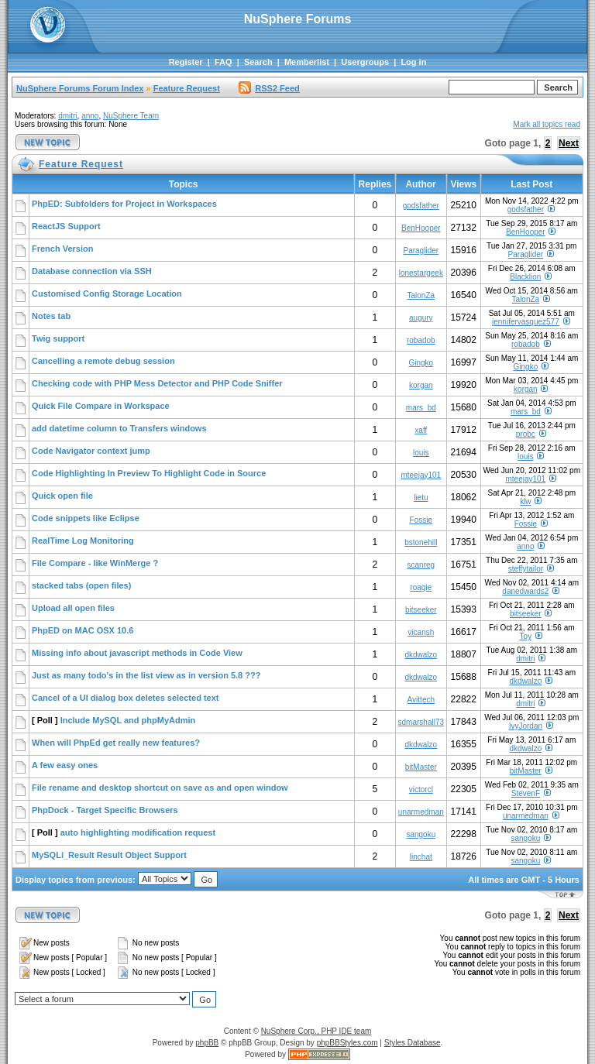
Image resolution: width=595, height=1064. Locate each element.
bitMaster (421, 767)
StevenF (525, 793)
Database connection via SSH (92, 271)
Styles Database (412, 1042)
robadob (421, 340)
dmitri (67, 116)
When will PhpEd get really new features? (116, 742)
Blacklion (525, 277)
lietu (421, 497)
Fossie (421, 520)
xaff (420, 430)
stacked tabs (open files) (81, 585)
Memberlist (306, 62)
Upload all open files (73, 608)
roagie (421, 587)
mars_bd (421, 407)
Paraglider (421, 250)
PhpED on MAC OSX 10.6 (82, 630)
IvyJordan (525, 726)
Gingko (420, 363)
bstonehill (420, 542)
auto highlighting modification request (137, 832)
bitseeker (421, 610)
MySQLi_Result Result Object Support (109, 855)
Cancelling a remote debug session (103, 361)
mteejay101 (421, 475)
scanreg (421, 565)
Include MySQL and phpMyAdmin (128, 720)
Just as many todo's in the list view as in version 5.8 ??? (146, 675)
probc (525, 434)
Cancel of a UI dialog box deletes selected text (125, 697)
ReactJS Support (66, 226)
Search (258, 62)
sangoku (420, 834)
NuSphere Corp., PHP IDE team (316, 1031)
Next (569, 143)
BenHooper (421, 228)
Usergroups (365, 62)
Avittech (421, 699)
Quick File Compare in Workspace (101, 405)
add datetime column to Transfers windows (119, 428)
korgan (421, 385)
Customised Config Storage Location (107, 293)
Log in (413, 62)
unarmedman (421, 812)
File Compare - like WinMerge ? (95, 563)
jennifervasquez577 (525, 321)
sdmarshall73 (421, 722)
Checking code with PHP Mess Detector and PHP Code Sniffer (157, 383)
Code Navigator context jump (91, 450)
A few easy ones (65, 765)
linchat (421, 857)
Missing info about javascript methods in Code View (137, 652)
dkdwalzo (420, 654)
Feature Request (186, 88)
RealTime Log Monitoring (83, 540)
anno (89, 116)
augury (421, 318)
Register (186, 62)
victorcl (421, 789)
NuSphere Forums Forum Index (79, 88)
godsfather (421, 205)
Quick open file (62, 495)
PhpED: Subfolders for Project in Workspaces (124, 203)
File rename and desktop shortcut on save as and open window (160, 787)
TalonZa (421, 295)
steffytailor (525, 569)
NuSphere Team (131, 116)
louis (421, 452)
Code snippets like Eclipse (85, 518)
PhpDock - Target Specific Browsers (105, 810)
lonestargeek (421, 273)
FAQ (223, 62)
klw (525, 501)
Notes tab (51, 316)
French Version (62, 248)
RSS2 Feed (269, 88)
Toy (526, 636)
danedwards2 (525, 591)
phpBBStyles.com (347, 1042)
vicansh (421, 632)
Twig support (58, 338)
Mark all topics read (546, 124)
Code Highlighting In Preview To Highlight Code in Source (149, 473)
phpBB (206, 1042)
